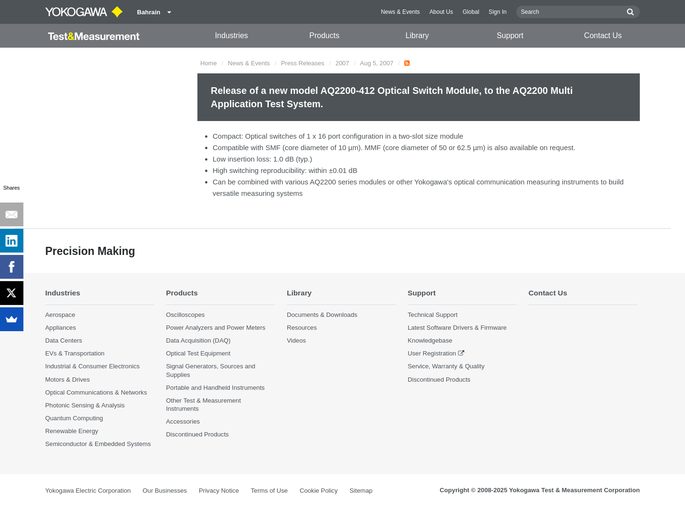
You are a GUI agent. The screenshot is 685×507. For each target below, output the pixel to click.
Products (324, 35)
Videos (296, 340)
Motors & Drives (67, 379)
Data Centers (63, 340)
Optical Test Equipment (198, 353)
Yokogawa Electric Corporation (88, 490)
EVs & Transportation (75, 353)
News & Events (400, 12)
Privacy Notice (219, 490)
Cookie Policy (319, 490)
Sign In (498, 12)
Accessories (183, 421)
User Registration (432, 353)
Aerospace (60, 314)
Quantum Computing (74, 418)
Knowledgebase (430, 340)
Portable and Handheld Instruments (215, 387)
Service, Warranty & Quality (446, 366)
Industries (231, 35)
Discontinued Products (197, 434)
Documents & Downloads (322, 314)
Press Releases (302, 63)
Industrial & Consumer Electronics (92, 366)
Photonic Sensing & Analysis (85, 405)
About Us (441, 12)
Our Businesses (165, 490)
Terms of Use (269, 490)
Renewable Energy (71, 431)
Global (470, 12)
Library (417, 35)
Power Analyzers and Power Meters (215, 327)
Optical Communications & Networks (96, 392)
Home (208, 63)
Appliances (60, 327)
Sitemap (361, 490)
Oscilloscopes (185, 314)
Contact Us (603, 35)
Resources (302, 327)
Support (510, 35)
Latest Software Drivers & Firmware (457, 327)
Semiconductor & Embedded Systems (98, 443)
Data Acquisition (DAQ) (198, 340)
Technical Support (433, 314)
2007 (342, 63)
